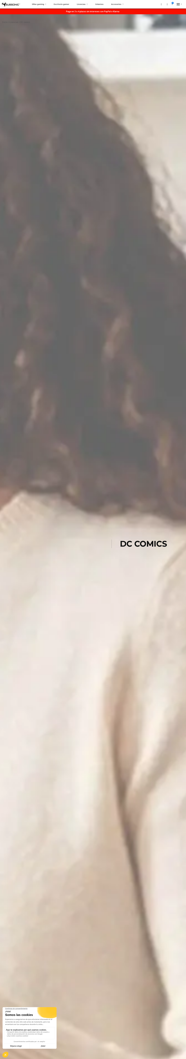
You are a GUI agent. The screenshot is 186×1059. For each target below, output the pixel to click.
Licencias (82, 4)
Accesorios (117, 4)
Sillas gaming (39, 4)
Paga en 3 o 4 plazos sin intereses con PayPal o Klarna (92, 11)
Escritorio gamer (61, 4)
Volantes (99, 4)
